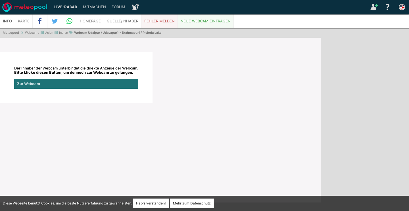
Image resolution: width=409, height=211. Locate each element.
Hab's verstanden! (151, 203)
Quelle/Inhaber (122, 21)
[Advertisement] (365, 125)
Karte (24, 21)
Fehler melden (159, 21)
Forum (118, 7)
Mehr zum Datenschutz (192, 203)
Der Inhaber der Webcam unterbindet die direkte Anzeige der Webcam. (76, 77)
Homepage (90, 21)
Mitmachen (94, 7)
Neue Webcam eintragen (206, 21)
